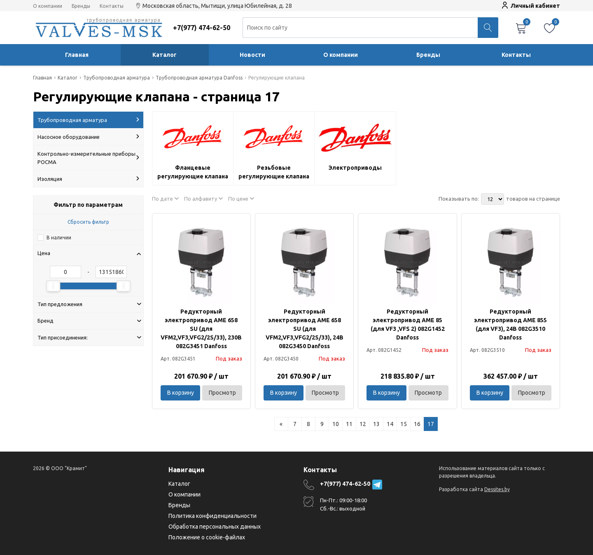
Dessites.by (497, 489)
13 (376, 424)
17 (430, 424)
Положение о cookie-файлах (206, 537)
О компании (47, 6)
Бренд (89, 320)
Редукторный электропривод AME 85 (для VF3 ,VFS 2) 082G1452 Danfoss (408, 324)
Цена (89, 253)
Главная (77, 55)
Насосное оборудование (88, 137)
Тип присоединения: (89, 337)
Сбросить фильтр (88, 222)
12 (363, 424)
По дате (165, 198)
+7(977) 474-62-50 (345, 483)
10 (335, 424)
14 (390, 424)
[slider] (53, 286)
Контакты (112, 6)
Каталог (164, 55)
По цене (241, 198)
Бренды (81, 6)
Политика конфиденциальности (212, 516)
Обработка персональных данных (214, 526)
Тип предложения (89, 304)
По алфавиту (203, 198)
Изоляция (88, 179)
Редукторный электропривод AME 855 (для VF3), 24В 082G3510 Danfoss (510, 324)
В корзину (180, 392)
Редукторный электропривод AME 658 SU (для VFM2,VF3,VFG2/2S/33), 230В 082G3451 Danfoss (201, 328)
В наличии (59, 237)
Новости (252, 55)
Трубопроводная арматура (88, 120)
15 (403, 424)
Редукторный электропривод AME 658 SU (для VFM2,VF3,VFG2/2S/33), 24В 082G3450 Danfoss (304, 328)
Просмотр (222, 392)
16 (417, 424)
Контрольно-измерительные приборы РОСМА (88, 158)
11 (349, 424)
